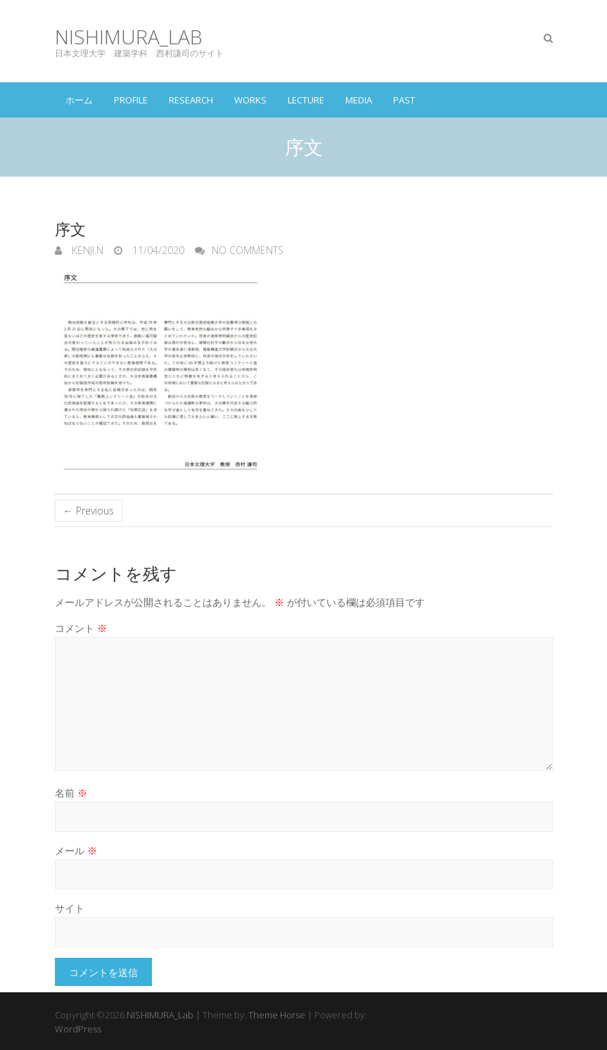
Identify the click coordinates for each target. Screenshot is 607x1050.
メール (76, 850)
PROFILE (131, 100)
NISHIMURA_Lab (129, 37)
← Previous (88, 510)
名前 (71, 792)
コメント (81, 628)
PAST (404, 100)
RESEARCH (191, 100)
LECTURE (306, 100)
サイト (69, 908)
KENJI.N (86, 250)
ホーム (79, 100)
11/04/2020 (156, 250)
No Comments (247, 250)
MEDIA (358, 100)
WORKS (250, 100)
